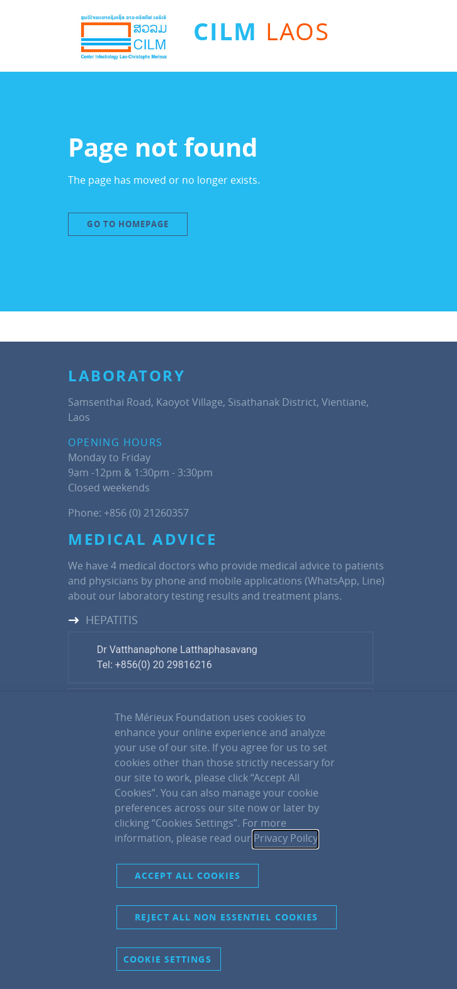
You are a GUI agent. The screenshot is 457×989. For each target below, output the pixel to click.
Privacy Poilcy (285, 838)
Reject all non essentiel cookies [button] (226, 917)
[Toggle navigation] (361, 37)
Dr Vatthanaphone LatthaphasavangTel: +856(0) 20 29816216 (177, 657)
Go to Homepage (127, 224)
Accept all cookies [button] (187, 875)
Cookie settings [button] (167, 959)
